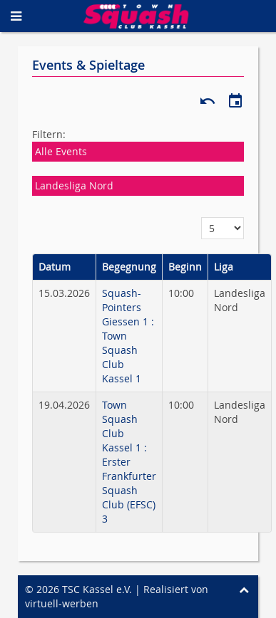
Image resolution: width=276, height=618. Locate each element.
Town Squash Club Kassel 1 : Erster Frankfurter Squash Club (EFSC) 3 (129, 461)
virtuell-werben (61, 603)
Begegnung (129, 266)
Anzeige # (201, 217)
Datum (55, 266)
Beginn (185, 266)
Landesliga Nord (74, 185)
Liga (223, 266)
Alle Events (61, 151)
